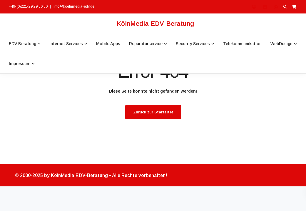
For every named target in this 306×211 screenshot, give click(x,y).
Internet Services (66, 43)
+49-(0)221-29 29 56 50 (28, 6)
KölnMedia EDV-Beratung (155, 23)
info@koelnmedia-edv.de (73, 6)
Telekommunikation (242, 43)
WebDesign (281, 43)
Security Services (193, 43)
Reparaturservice (146, 43)
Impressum (19, 63)
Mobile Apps (108, 43)
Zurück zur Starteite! (153, 112)
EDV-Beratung (22, 43)
